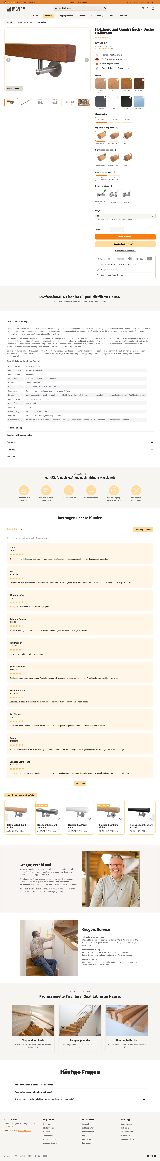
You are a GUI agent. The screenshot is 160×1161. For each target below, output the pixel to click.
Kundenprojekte (127, 1139)
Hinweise (80, 457)
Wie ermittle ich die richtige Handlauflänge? (80, 1085)
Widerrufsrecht (88, 1132)
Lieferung (80, 449)
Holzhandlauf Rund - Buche (16, 826)
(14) (108, 37)
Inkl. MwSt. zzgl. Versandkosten (104, 48)
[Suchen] (104, 8)
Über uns (47, 1124)
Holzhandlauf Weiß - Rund (78, 826)
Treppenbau (126, 1135)
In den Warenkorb (125, 237)
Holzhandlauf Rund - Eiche (109, 826)
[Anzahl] (117, 229)
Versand (85, 1124)
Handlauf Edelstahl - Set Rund (47, 826)
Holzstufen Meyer (147, 2)
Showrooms (48, 1135)
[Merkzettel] (142, 8)
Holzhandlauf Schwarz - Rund (141, 826)
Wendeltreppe (127, 1132)
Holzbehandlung (80, 428)
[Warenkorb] (153, 8)
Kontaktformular (24, 1131)
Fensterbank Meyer (131, 2)
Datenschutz (87, 1139)
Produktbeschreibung (80, 321)
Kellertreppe (126, 1128)
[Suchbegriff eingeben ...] (77, 8)
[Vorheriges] (8, 60)
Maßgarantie (48, 1128)
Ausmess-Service (50, 1143)
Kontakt (46, 1132)
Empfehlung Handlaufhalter (80, 435)
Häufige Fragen (49, 1139)
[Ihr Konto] (147, 8)
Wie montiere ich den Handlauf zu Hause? (80, 1092)
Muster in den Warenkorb (125, 251)
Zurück (9, 22)
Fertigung (80, 442)
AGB (83, 1135)
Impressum (86, 1143)
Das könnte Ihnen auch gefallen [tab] (21, 795)
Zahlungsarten (88, 1128)
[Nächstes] (87, 60)
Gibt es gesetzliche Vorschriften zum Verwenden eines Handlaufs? (80, 1099)
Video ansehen (14, 89)
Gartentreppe (126, 1124)
